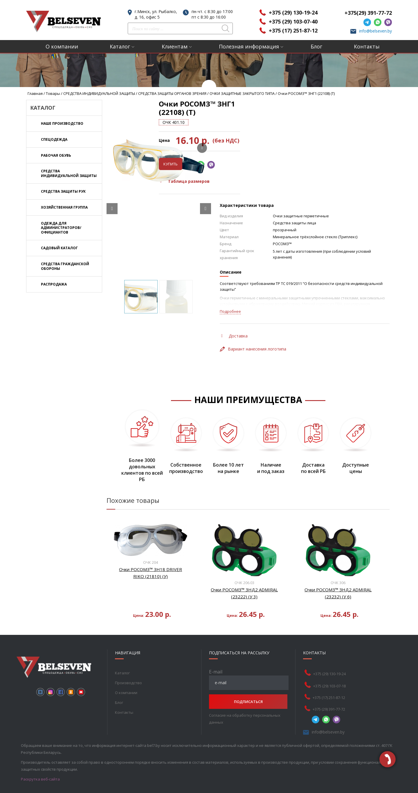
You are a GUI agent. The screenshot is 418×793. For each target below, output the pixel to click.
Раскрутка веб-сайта (40, 771)
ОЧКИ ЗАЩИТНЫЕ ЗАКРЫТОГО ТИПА (242, 93)
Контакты (367, 46)
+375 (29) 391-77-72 (329, 701)
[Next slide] (205, 200)
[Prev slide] (112, 200)
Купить (232, 155)
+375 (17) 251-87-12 (293, 30)
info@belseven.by (375, 31)
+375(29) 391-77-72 (368, 12)
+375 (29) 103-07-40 (293, 21)
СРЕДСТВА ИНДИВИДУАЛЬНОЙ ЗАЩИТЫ (99, 93)
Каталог (120, 46)
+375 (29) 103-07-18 (329, 677)
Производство (128, 674)
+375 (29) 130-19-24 (293, 12)
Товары (53, 93)
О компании (62, 46)
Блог (316, 46)
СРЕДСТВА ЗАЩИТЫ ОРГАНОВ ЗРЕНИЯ (172, 93)
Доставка (234, 327)
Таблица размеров (246, 173)
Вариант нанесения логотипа (253, 340)
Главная (35, 93)
